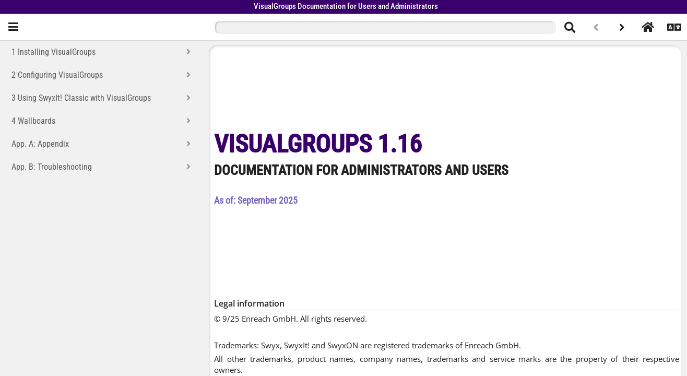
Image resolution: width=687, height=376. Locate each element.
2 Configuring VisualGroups (57, 75)
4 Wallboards (33, 121)
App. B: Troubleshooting (51, 167)
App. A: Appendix (40, 144)
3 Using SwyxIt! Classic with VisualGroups (81, 98)
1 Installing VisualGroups (53, 52)
